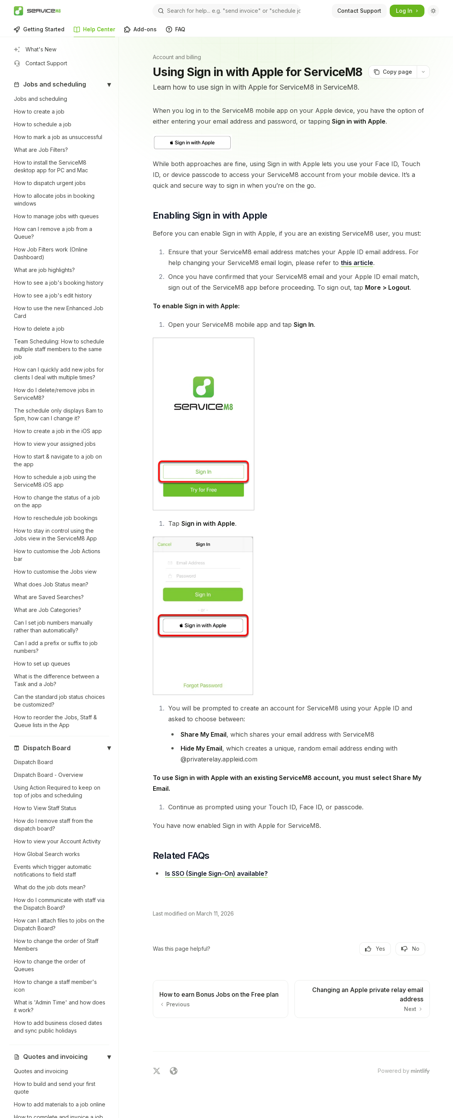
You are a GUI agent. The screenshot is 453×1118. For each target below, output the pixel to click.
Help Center (94, 31)
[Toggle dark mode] (433, 11)
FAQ (175, 31)
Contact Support (359, 10)
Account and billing (177, 57)
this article (357, 263)
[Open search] (226, 11)
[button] (59, 84)
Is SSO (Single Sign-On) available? (216, 873)
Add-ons (140, 31)
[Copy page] (392, 71)
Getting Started (39, 31)
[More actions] (423, 71)
